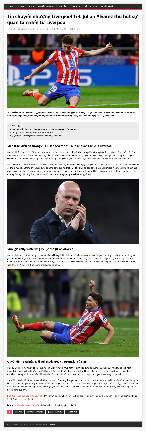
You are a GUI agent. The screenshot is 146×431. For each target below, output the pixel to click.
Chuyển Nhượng (35, 412)
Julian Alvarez (26, 29)
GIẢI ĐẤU (62, 6)
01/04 (13, 29)
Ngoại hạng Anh (48, 29)
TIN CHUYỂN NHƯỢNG (65, 29)
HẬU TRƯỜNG (91, 6)
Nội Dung (15, 126)
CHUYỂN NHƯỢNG (46, 6)
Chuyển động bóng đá (28, 405)
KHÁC (75, 6)
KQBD (31, 6)
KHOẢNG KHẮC (107, 6)
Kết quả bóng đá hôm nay (30, 396)
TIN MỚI (20, 6)
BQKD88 (9, 6)
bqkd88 (18, 412)
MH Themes (50, 424)
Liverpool (37, 29)
